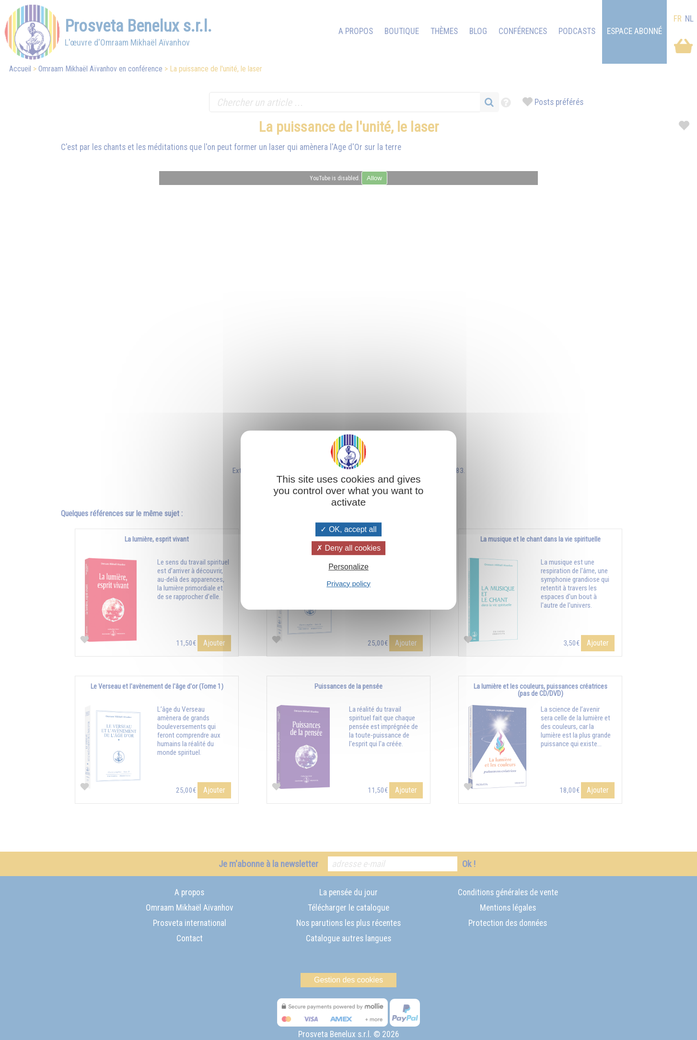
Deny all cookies (348, 548)
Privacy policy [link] (348, 583)
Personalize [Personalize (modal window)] (348, 567)
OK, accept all (348, 529)
